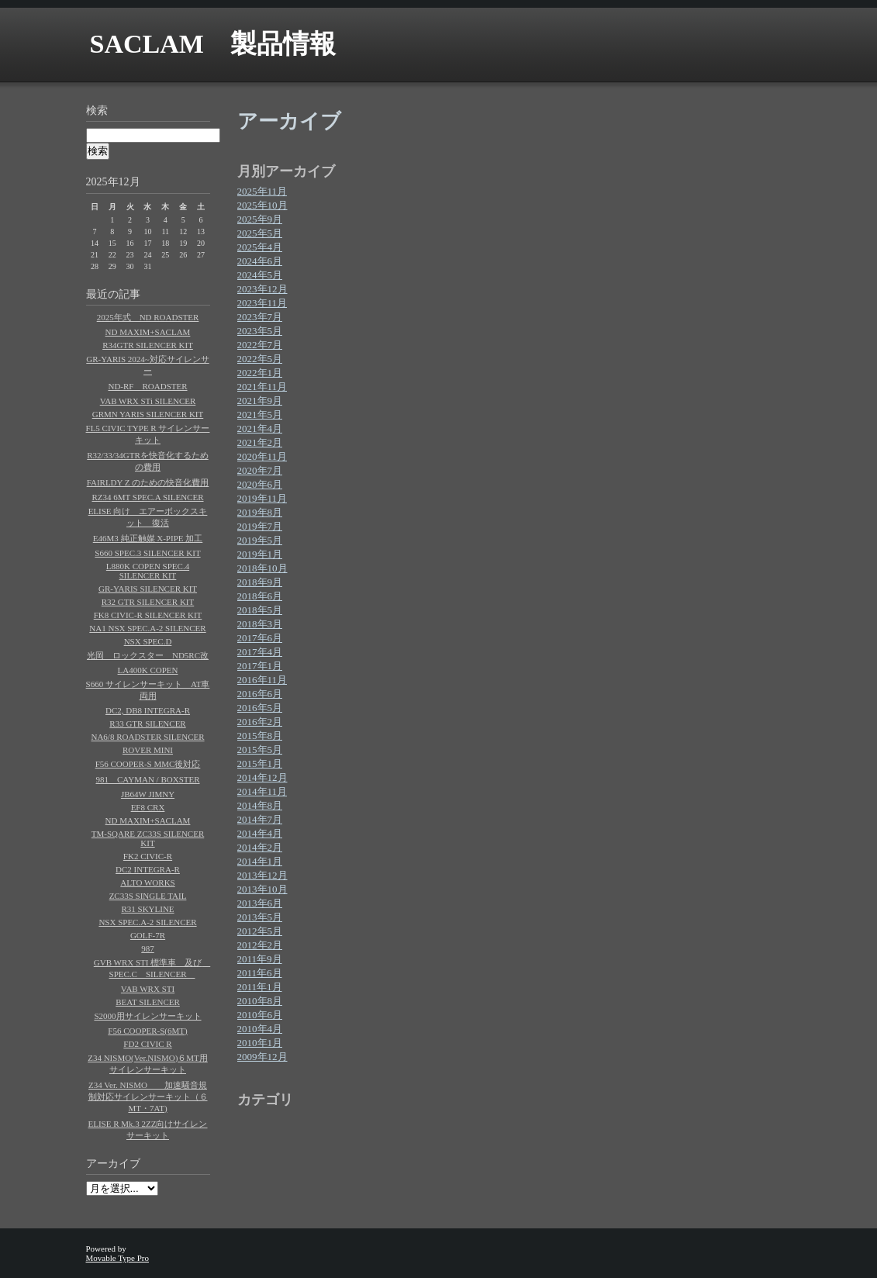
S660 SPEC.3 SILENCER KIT (147, 553)
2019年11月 (262, 498)
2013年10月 (262, 889)
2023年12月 (262, 289)
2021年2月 (260, 442)
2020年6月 (260, 484)
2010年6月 (260, 1015)
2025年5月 (260, 233)
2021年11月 (262, 386)
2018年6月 (260, 596)
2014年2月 (260, 847)
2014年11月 (262, 791)
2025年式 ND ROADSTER (148, 317)
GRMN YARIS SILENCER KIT (148, 414)
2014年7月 (260, 819)
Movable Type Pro (118, 1257)
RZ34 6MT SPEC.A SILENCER (147, 497)
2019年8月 (260, 512)
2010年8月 (260, 1001)
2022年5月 (260, 358)
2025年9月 (260, 219)
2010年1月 (260, 1042)
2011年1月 (259, 987)
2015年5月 (260, 749)
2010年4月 (260, 1028)
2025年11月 (262, 191)
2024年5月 (260, 275)
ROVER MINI (148, 750)
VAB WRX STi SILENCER (148, 401)
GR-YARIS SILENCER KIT (147, 588)
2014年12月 (262, 777)
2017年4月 (260, 652)
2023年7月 (260, 317)
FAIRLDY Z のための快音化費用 (148, 482)
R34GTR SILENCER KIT (147, 345)
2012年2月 (260, 945)
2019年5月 (260, 540)
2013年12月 (262, 875)
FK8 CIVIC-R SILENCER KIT (148, 615)
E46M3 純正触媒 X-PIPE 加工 (147, 538)
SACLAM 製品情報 (213, 43)
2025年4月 (260, 247)
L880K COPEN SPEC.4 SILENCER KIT (147, 570)
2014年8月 (260, 805)
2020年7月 (260, 470)
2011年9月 (259, 959)
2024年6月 (260, 261)
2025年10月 (262, 205)
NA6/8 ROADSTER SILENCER (147, 736)
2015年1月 (260, 763)
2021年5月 (260, 414)
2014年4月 (260, 833)
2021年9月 (260, 400)
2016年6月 (260, 693)
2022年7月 (260, 345)
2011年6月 (259, 973)
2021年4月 (260, 428)
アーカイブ (113, 1163)
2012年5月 (260, 931)
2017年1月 (260, 666)
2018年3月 (260, 624)
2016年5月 (260, 707)
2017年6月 (260, 638)
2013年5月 (260, 917)
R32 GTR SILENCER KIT (148, 601)
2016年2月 (260, 721)
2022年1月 (260, 372)
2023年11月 (262, 303)
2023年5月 (260, 331)
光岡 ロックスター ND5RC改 (148, 655)
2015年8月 (260, 735)
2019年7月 (260, 526)
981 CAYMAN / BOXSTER (147, 779)
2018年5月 (260, 610)
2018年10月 (262, 568)
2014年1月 (260, 861)
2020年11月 (262, 456)
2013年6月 (260, 903)
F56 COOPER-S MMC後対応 (148, 764)
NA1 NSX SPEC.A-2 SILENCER (147, 628)
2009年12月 (262, 1056)
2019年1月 (260, 554)
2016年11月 (262, 680)
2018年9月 (260, 582)
